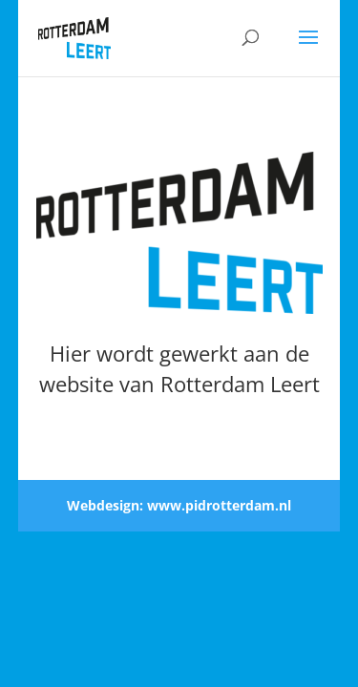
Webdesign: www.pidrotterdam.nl (179, 505)
